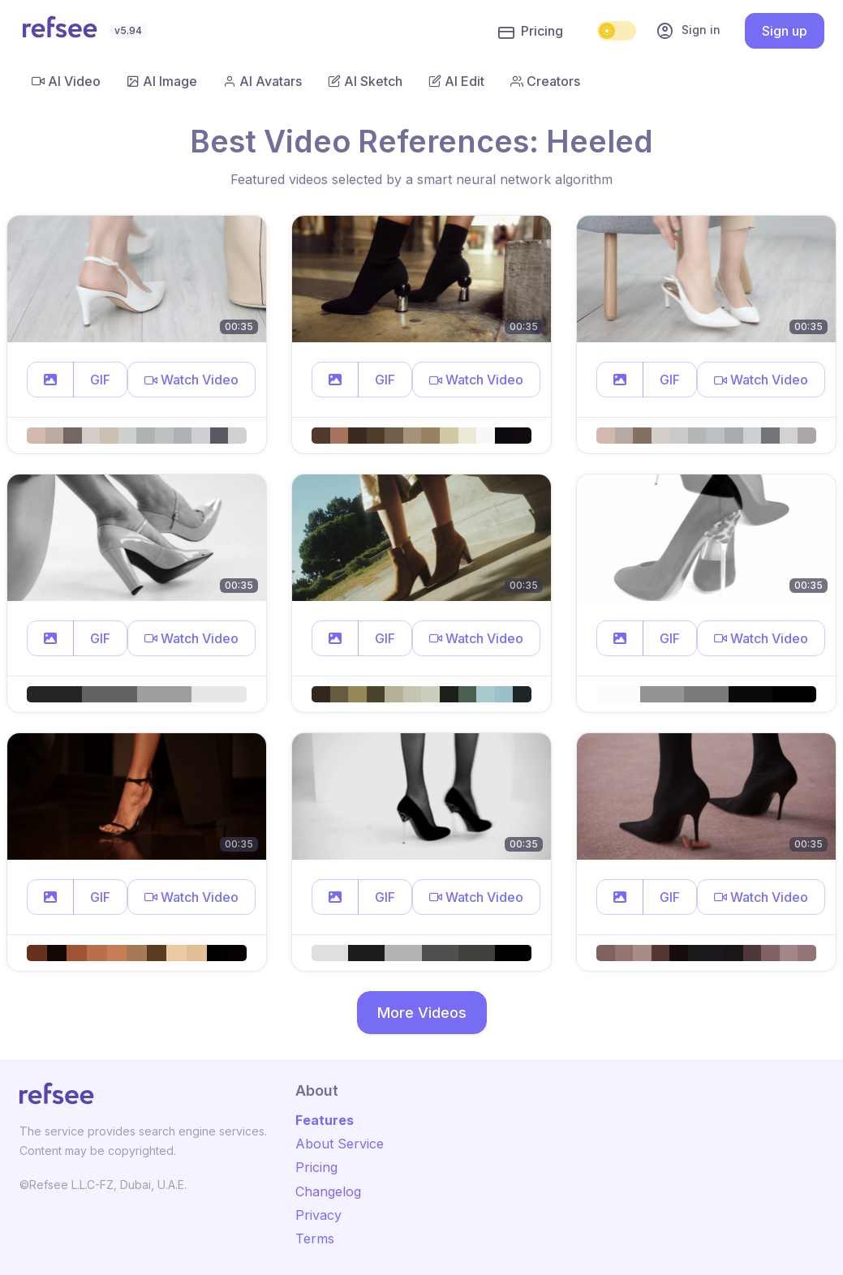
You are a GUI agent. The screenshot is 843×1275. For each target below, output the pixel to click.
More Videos (422, 1012)
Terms (314, 1238)
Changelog (328, 1191)
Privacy (318, 1215)
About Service (339, 1143)
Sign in (688, 31)
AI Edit (456, 81)
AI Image (162, 81)
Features (324, 1120)
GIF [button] (100, 379)
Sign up (784, 31)
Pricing (530, 32)
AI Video (66, 81)
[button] (50, 379)
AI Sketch (365, 81)
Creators (545, 81)
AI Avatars (262, 81)
